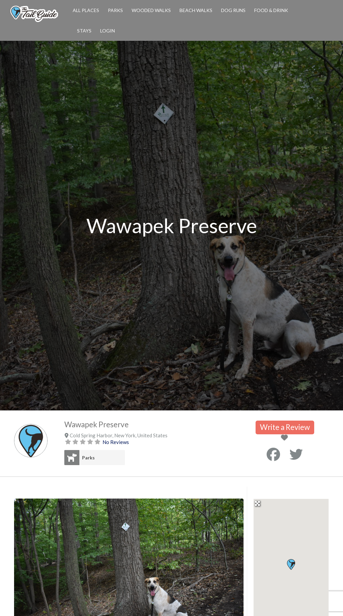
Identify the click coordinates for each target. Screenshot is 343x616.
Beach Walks (196, 10)
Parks (115, 10)
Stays (84, 30)
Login (107, 30)
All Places (86, 10)
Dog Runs (233, 10)
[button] (291, 564)
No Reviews (115, 442)
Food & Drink (271, 10)
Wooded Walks (151, 10)
